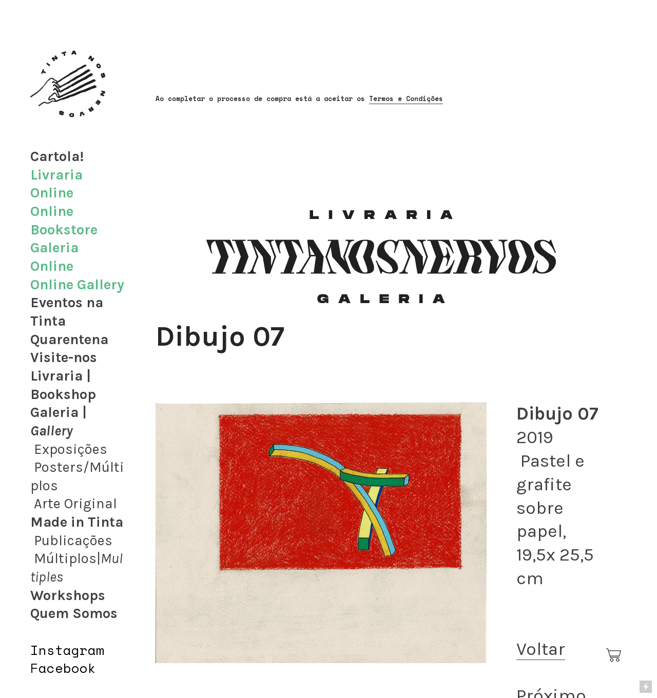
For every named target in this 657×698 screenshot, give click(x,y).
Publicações (73, 540)
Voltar (540, 649)
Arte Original (75, 503)
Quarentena (69, 339)
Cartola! (57, 156)
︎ (614, 655)
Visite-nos (63, 357)
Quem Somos (74, 613)
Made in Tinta (76, 522)
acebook (67, 667)
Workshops (67, 595)
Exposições (70, 449)
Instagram (67, 650)
